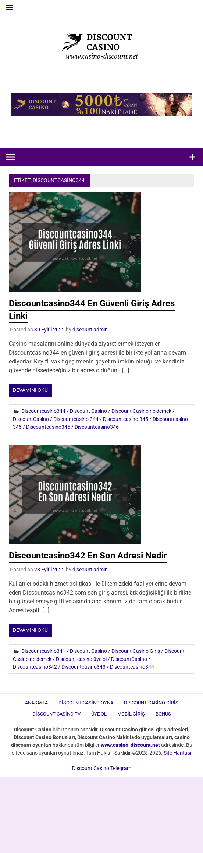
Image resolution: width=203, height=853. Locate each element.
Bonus (163, 714)
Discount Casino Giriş (135, 651)
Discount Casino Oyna (85, 703)
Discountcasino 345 (125, 419)
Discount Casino (88, 411)
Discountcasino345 (48, 427)
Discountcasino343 (83, 667)
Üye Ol (99, 714)
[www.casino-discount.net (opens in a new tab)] (130, 745)
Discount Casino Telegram (101, 768)
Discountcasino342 (35, 667)
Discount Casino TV (56, 714)
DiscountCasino (31, 419)
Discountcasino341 (43, 651)
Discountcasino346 (97, 427)
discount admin (90, 330)
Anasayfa (36, 703)
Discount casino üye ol (81, 659)
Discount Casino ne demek (141, 411)
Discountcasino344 (43, 411)
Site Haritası (177, 753)
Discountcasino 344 (76, 419)
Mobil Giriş (131, 714)
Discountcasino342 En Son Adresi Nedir (88, 555)
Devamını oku (30, 390)
